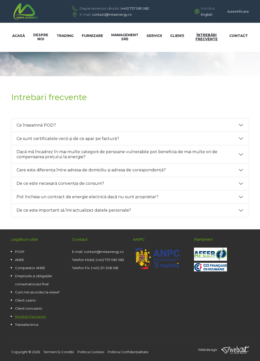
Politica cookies (90, 352)
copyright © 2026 (25, 352)
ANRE (19, 260)
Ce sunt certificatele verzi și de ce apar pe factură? (68, 138)
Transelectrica (26, 325)
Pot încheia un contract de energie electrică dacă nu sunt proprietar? (87, 196)
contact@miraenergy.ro (112, 14)
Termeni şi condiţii (58, 352)
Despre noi (40, 37)
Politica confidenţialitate (128, 352)
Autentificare (238, 11)
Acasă (18, 36)
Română (208, 8)
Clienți (177, 36)
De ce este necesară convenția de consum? (60, 183)
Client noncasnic (28, 308)
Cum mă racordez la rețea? (37, 292)
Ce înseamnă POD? (36, 125)
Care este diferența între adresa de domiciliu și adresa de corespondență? (91, 170)
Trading (65, 36)
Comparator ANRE (30, 268)
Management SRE (124, 37)
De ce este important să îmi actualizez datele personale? (74, 210)
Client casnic (25, 300)
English (207, 14)
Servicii (154, 36)
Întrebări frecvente (207, 37)
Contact (238, 36)
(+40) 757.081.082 (135, 8)
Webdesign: (223, 350)
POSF (20, 252)
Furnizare (92, 36)
